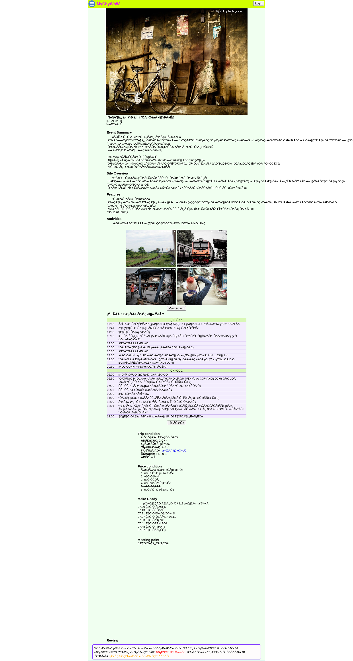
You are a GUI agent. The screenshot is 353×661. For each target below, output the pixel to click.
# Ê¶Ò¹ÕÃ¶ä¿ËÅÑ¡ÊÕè (153, 543)
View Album (176, 308)
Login (258, 3)
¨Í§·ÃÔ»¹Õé (176, 423)
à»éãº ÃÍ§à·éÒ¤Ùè (174, 450)
